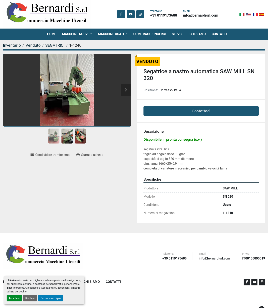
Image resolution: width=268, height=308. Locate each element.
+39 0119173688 (163, 15)
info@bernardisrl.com (200, 15)
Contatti (219, 34)
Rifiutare (30, 298)
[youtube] (131, 14)
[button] (77, 34)
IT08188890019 (253, 258)
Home (51, 34)
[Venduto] (33, 45)
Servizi (178, 34)
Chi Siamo (198, 34)
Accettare (14, 298)
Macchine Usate (111, 34)
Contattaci (201, 111)
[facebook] (121, 14)
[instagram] (140, 14)
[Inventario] (12, 45)
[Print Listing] (90, 155)
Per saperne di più (51, 298)
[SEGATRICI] (54, 45)
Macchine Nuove (75, 34)
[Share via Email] (51, 155)
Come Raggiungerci (149, 34)
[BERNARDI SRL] (43, 256)
